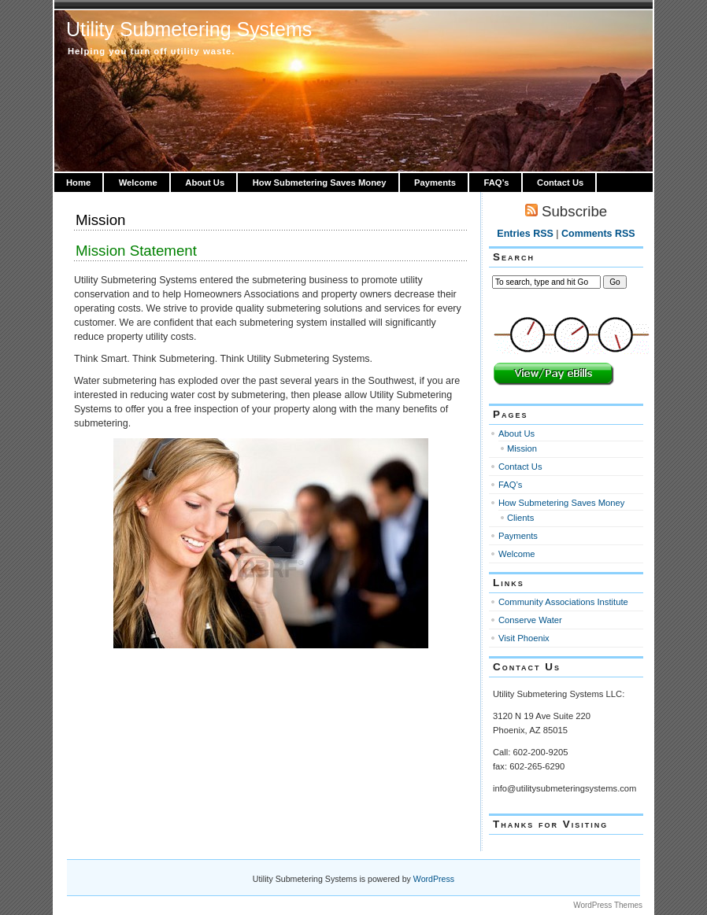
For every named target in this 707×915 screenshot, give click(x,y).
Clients (520, 517)
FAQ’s (496, 182)
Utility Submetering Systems (189, 29)
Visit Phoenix (524, 638)
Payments (435, 182)
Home (78, 182)
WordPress (433, 879)
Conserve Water (530, 620)
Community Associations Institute (563, 602)
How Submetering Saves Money (320, 182)
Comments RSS (598, 233)
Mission (100, 220)
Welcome (138, 182)
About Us (204, 182)
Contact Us (560, 182)
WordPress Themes (607, 905)
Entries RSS (525, 233)
